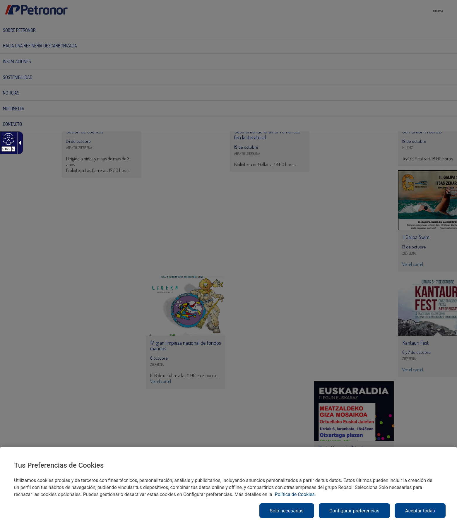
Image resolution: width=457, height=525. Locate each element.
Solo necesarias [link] (287, 511)
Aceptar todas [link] (420, 511)
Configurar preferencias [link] (354, 511)
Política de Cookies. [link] (295, 494)
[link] (7, 139)
